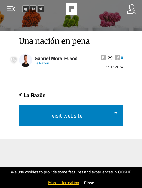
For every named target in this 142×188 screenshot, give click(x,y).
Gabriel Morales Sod (56, 58)
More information (63, 182)
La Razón (42, 63)
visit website (85, 115)
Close (89, 182)
